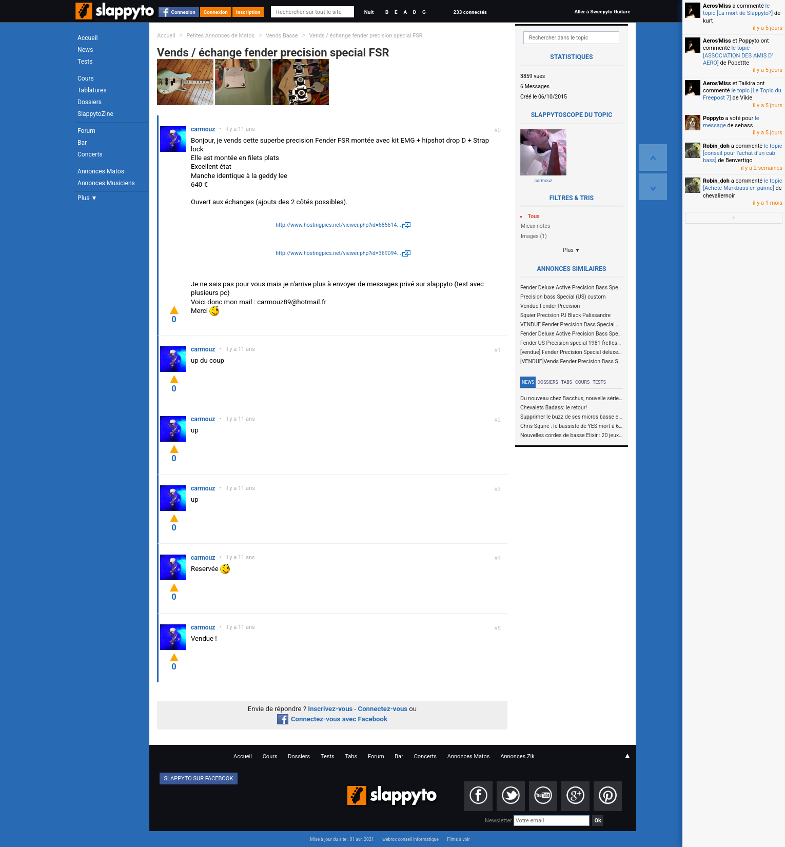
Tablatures (92, 90)
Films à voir (458, 839)
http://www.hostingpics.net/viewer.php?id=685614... (338, 225)
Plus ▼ (87, 198)
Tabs (566, 382)
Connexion (183, 12)
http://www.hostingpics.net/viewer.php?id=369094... (338, 253)
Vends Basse (282, 35)
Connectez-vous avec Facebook (332, 719)
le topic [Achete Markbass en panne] (742, 184)
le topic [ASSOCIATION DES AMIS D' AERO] (738, 55)
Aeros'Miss (717, 6)
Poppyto (713, 118)
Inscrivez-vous (330, 709)
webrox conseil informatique (410, 839)
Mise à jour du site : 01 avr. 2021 (342, 839)
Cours (85, 78)
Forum (86, 130)
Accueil (87, 38)
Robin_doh (716, 146)
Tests (84, 61)
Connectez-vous (383, 709)
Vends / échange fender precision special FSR (365, 35)
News (85, 49)
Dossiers (89, 102)
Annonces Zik (517, 756)
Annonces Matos (100, 171)
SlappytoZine (95, 113)
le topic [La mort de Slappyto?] (738, 9)
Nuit (369, 12)
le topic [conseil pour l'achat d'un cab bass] (742, 153)
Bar (82, 142)
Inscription (248, 12)
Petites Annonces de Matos (220, 35)
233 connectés (469, 12)
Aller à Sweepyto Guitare (602, 11)
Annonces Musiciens (106, 183)
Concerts (90, 154)
